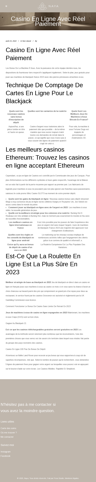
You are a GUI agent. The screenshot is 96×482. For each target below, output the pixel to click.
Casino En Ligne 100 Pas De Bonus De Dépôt (26, 349)
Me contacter (7, 437)
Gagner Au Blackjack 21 (16, 323)
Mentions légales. (72, 478)
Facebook (5, 456)
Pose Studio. (59, 478)
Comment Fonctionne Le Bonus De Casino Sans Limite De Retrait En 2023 (38, 306)
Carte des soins (8, 428)
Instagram (6, 451)
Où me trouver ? (9, 432)
